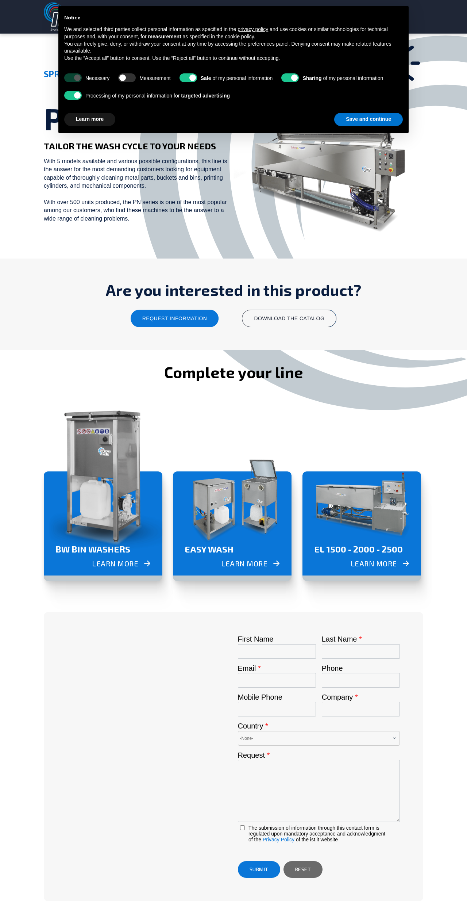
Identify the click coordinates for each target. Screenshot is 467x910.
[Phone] (361, 680)
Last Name (342, 639)
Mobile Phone (260, 697)
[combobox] (319, 738)
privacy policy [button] (253, 29)
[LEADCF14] (319, 791)
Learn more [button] (90, 119)
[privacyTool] (242, 827)
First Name (256, 639)
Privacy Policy (278, 839)
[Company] (361, 709)
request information (174, 318)
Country (253, 726)
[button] (259, 869)
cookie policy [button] (239, 36)
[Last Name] (361, 651)
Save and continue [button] (368, 119)
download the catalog (289, 318)
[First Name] (277, 651)
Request (254, 755)
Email (249, 668)
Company (340, 697)
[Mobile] (277, 709)
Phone (332, 668)
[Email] (277, 680)
